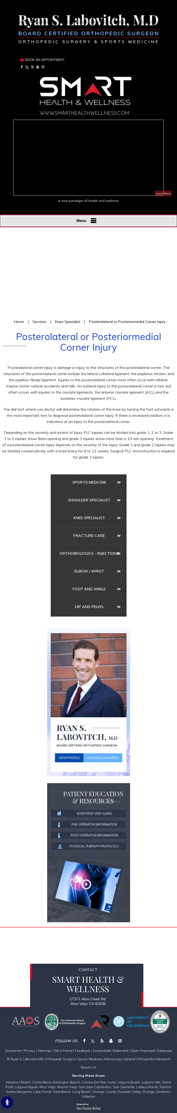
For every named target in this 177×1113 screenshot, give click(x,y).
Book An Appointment (45, 60)
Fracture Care (89, 535)
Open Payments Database (151, 1051)
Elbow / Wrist (89, 571)
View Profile (69, 758)
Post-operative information (88, 835)
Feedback (82, 1051)
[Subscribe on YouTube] (37, 67)
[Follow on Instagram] (42, 67)
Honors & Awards (102, 758)
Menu (87, 220)
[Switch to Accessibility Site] (7, 1102)
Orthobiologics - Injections (89, 553)
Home (19, 321)
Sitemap (44, 1051)
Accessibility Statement (110, 1051)
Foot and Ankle (89, 588)
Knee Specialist (67, 321)
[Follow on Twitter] (27, 67)
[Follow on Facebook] (22, 67)
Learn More (163, 193)
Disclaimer (13, 1051)
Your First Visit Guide (85, 813)
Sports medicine (89, 482)
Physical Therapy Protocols (88, 846)
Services (39, 321)
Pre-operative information (87, 824)
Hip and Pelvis (89, 606)
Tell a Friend (62, 1051)
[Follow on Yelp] (32, 67)
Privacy (29, 1051)
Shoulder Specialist (89, 500)
